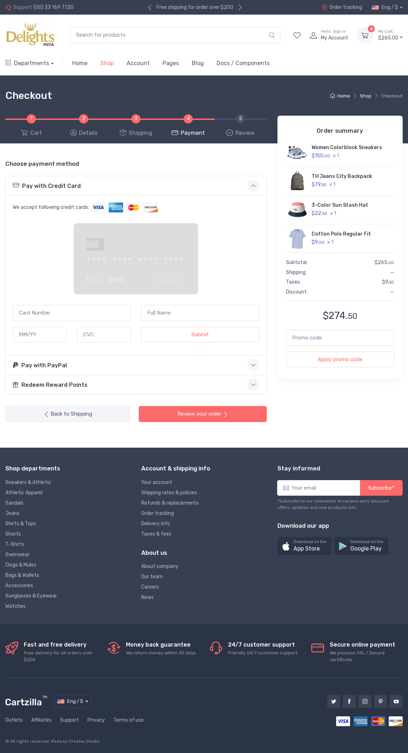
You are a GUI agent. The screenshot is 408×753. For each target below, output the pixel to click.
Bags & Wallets (22, 575)
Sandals (14, 503)
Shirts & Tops (20, 524)
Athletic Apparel (24, 493)
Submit (200, 334)
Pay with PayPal (40, 365)
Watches (15, 606)
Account (138, 63)
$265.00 (390, 35)
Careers (150, 587)
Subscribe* (381, 488)
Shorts (13, 534)
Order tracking (342, 7)
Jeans (12, 513)
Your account (156, 482)
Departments (27, 63)
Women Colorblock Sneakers (347, 147)
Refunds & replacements (170, 503)
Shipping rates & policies (169, 493)
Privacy (96, 720)
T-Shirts (15, 544)
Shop (107, 63)
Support (69, 720)
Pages (171, 63)
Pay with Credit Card (47, 185)
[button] (304, 546)
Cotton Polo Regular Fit (341, 234)
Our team (152, 577)
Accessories (19, 586)
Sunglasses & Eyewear (31, 596)
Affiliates (41, 720)
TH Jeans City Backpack (342, 176)
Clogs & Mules (20, 565)
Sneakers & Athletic (28, 482)
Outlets (14, 720)
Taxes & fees (156, 534)
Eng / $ (385, 7)
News (147, 597)
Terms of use (128, 720)
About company (159, 566)
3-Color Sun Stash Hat (340, 205)
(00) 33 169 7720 (53, 7)
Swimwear (17, 555)
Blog (198, 63)
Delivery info (155, 524)
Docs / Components (243, 63)
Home (80, 63)
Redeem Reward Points (50, 384)
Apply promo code (340, 359)
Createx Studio (84, 741)
